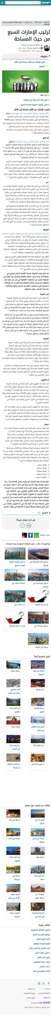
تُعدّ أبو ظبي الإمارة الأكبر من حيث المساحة (32, 141)
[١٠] (33, 361)
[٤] (20, 157)
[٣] (4, 147)
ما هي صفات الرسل (42, 953)
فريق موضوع (31, 997)
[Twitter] (43, 983)
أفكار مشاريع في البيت (41, 971)
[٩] (9, 310)
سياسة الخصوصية (29, 993)
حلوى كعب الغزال (43, 957)
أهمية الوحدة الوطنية (41, 943)
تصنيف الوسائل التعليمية (40, 930)
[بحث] (39, 2)
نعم (28, 525)
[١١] (12, 389)
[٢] (32, 132)
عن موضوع (31, 988)
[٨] (21, 269)
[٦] (9, 201)
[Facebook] (48, 983)
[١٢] (32, 396)
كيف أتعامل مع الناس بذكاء (39, 948)
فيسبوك (30, 535)
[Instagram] (39, 983)
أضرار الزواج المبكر (43, 939)
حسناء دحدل (22, 48)
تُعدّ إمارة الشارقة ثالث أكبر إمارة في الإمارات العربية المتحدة (26, 233)
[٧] (12, 252)
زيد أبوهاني (25, 45)
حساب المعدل (44, 966)
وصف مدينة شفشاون (41, 962)
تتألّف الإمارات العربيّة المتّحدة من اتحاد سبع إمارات (30, 113)
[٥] (8, 176)
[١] (44, 122)
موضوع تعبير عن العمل (41, 934)
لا (22, 525)
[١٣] (11, 443)
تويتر (24, 535)
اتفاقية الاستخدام (44, 993)
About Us (47, 997)
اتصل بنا (47, 988)
